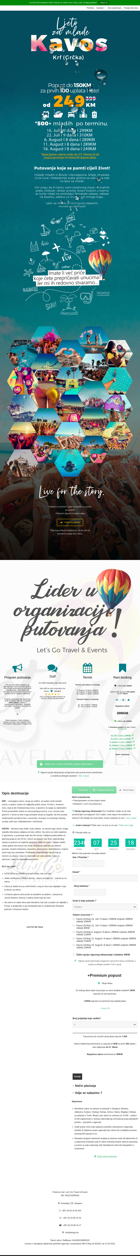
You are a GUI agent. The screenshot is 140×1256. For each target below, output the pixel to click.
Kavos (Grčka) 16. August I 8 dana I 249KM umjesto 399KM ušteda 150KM (106, 946)
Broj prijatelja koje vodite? (87, 1018)
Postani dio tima (131, 8)
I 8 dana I (121, 742)
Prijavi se (104, 3)
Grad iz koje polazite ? (84, 900)
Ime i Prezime (80, 857)
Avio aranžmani (114, 8)
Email (76, 872)
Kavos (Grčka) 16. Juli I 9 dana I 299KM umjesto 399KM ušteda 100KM (104, 920)
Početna (90, 8)
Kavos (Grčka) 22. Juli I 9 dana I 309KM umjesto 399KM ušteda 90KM (104, 926)
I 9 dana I (121, 735)
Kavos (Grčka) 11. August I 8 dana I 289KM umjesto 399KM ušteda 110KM (106, 939)
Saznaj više (105, 1008)
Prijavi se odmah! (70, 522)
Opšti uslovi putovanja (105, 1156)
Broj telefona (82, 886)
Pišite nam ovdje (125, 825)
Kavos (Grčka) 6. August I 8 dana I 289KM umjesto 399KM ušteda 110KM (105, 933)
